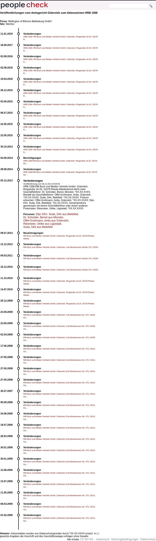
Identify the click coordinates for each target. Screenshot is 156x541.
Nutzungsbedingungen (125, 539)
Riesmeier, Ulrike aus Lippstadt (42, 223)
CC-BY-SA (86, 539)
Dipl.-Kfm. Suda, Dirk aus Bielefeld (57, 214)
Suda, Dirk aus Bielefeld (38, 226)
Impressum (103, 539)
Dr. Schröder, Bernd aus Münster (43, 217)
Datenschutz (148, 539)
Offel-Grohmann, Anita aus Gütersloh (45, 220)
